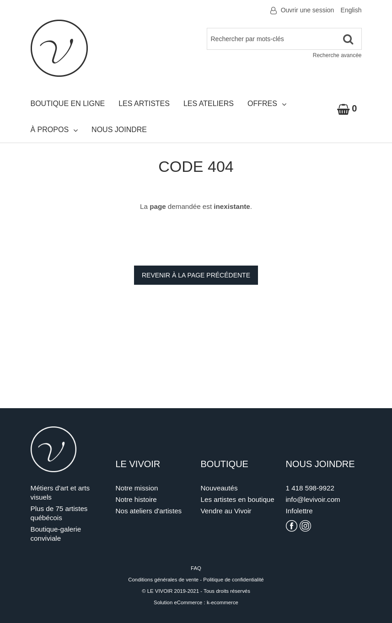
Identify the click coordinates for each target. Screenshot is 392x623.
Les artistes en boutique (237, 499)
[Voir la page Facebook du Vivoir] (291, 526)
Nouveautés (219, 488)
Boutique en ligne (68, 103)
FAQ (196, 568)
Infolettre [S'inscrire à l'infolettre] (299, 511)
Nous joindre (119, 129)
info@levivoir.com (313, 499)
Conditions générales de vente (163, 579)
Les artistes (144, 103)
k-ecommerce (222, 602)
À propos (54, 130)
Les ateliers (208, 103)
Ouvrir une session (307, 10)
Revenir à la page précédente (196, 275)
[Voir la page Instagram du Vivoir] (305, 526)
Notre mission (137, 488)
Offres (266, 104)
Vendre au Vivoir (226, 511)
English (351, 10)
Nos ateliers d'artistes (149, 511)
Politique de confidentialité (233, 579)
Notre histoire (136, 499)
